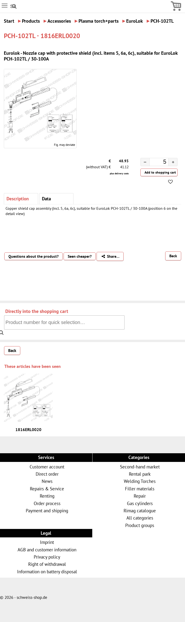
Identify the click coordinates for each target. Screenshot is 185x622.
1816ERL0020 (28, 429)
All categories (139, 518)
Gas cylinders (140, 503)
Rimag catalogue (140, 510)
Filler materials (139, 489)
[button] (172, 162)
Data (46, 199)
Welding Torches (140, 481)
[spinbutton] (155, 162)
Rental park (140, 474)
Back (173, 255)
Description (18, 199)
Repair (140, 496)
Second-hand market (140, 467)
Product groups (139, 525)
